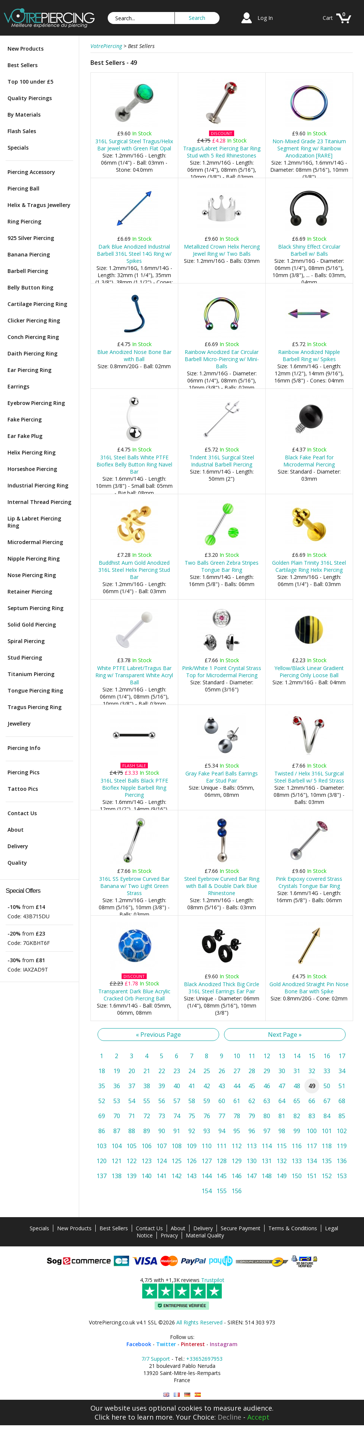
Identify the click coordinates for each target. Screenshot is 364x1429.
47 (281, 1086)
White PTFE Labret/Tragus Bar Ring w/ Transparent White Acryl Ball (134, 675)
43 (221, 1086)
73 (161, 1116)
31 (296, 1071)
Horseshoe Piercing (32, 468)
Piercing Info (24, 747)
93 (206, 1131)
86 (101, 1131)
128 (222, 1161)
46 (266, 1086)
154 (207, 1191)
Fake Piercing (25, 419)
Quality (17, 862)
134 (312, 1161)
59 (206, 1101)
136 (342, 1161)
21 (146, 1071)
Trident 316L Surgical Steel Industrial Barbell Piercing (222, 461)
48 (296, 1086)
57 (176, 1101)
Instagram (224, 1344)
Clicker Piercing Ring (34, 320)
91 (176, 1131)
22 (161, 1071)
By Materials (24, 114)
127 (207, 1161)
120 (101, 1161)
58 (191, 1101)
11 (251, 1056)
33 (326, 1071)
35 (101, 1086)
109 (192, 1146)
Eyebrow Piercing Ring (36, 402)
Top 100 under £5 (30, 81)
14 (296, 1056)
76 (206, 1116)
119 (342, 1146)
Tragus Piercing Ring (35, 707)
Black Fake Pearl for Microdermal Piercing (309, 461)
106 (146, 1146)
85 (341, 1116)
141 (161, 1176)
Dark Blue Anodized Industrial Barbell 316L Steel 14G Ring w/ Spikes (134, 253)
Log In (265, 17)
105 (131, 1146)
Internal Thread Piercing (39, 501)
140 (146, 1176)
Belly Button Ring (30, 287)
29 (266, 1071)
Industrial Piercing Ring (38, 485)
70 (116, 1116)
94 (221, 1131)
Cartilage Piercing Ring (37, 303)
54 (131, 1101)
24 (191, 1071)
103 (101, 1146)
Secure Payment (240, 1228)
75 (191, 1116)
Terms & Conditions (292, 1228)
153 (342, 1176)
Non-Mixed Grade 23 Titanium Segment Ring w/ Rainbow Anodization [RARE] (309, 148)
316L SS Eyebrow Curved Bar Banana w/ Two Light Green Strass (134, 886)
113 (252, 1146)
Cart (328, 17)
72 (146, 1116)
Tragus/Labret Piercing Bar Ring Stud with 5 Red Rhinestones (221, 152)
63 (266, 1101)
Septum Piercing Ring (35, 608)
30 (281, 1071)
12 (266, 1056)
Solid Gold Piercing (32, 624)
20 (131, 1071)
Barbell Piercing (28, 270)
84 (326, 1116)
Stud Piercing (25, 657)
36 (116, 1086)
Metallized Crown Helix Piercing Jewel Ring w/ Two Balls (222, 250)
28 (251, 1071)
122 (131, 1161)
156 (237, 1191)
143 (192, 1176)
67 (326, 1101)
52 (101, 1101)
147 (252, 1176)
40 (176, 1086)
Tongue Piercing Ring (35, 690)
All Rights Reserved (199, 1322)
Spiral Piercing (26, 641)
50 (326, 1086)
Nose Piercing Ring (32, 575)
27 (236, 1071)
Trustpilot (212, 1280)
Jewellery (19, 723)
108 (176, 1146)
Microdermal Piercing (35, 542)
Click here (110, 1417)
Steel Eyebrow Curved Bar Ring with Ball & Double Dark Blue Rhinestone (221, 886)
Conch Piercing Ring (33, 336)
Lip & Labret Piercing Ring (34, 522)
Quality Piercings (30, 98)
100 (312, 1131)
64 (281, 1101)
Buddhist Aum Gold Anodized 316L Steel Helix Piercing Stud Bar (134, 569)
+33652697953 (204, 1358)
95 (236, 1131)
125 (176, 1161)
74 (176, 1116)
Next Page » (285, 1034)
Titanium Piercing (31, 674)
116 (297, 1146)
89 (146, 1131)
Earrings (18, 386)
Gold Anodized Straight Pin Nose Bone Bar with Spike (309, 988)
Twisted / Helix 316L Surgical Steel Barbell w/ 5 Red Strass (309, 777)
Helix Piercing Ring (32, 452)
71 (131, 1116)
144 (207, 1176)
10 (236, 1056)
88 (131, 1131)
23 (176, 1071)
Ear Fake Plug (25, 435)
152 (327, 1176)
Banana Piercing (29, 254)
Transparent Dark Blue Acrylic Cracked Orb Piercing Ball (134, 995)
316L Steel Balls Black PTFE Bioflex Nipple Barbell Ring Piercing (134, 787)
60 (221, 1101)
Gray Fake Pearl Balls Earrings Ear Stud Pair (221, 777)
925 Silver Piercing (31, 237)
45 (251, 1086)
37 (131, 1086)
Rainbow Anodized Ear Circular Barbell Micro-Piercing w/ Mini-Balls (222, 359)
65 (296, 1101)
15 (311, 1056)
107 (161, 1146)
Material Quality (205, 1235)
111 (222, 1146)
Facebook (138, 1344)
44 (236, 1086)
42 (206, 1086)
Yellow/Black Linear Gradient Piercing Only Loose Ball (309, 671)
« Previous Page (158, 1034)
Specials (18, 147)
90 (161, 1131)
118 (327, 1146)
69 (101, 1116)
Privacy (169, 1235)
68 (341, 1101)
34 (341, 1071)
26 (221, 1071)
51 (341, 1086)
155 (222, 1191)
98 (281, 1131)
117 (312, 1146)
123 (146, 1161)
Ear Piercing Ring (29, 369)
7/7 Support (155, 1358)
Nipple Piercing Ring (34, 558)
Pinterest (193, 1344)
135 (327, 1161)
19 (116, 1071)
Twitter (166, 1344)
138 (116, 1176)
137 (101, 1176)
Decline (229, 1417)
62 (251, 1101)
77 (221, 1116)
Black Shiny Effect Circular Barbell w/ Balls (309, 250)
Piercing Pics (23, 772)
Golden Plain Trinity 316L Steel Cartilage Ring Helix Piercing (309, 566)
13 (281, 1056)
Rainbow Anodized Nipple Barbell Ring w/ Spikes (309, 355)
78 (236, 1116)
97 (266, 1131)
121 (116, 1161)
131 (267, 1161)
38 (146, 1086)
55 (146, 1101)
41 (191, 1086)
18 (101, 1071)
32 (311, 1071)
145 (222, 1176)
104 (116, 1146)
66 (311, 1101)
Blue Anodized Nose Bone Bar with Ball (134, 355)
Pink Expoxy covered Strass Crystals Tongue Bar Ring (309, 882)
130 (252, 1161)
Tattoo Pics (23, 788)
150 (297, 1176)
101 (327, 1131)
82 (296, 1116)
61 (236, 1101)
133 (297, 1161)
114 (267, 1146)
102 (342, 1131)
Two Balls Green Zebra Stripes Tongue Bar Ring (222, 566)
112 (237, 1146)
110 (207, 1146)
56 (161, 1101)
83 (311, 1116)
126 (192, 1161)
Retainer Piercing (30, 591)
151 (312, 1176)
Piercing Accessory (31, 171)
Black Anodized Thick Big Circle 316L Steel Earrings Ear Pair (221, 988)
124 (161, 1161)
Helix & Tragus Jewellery (39, 204)
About (16, 829)
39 (161, 1086)
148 (267, 1176)
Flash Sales (22, 131)
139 (131, 1176)
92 (191, 1131)
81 (281, 1116)
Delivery (18, 846)
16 (326, 1056)
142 (176, 1176)
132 (282, 1161)
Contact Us (22, 813)
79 (251, 1116)
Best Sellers (23, 65)
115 (282, 1146)
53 (116, 1101)
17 (341, 1056)
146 (237, 1176)
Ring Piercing (24, 221)
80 (266, 1116)
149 (282, 1176)
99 (296, 1131)
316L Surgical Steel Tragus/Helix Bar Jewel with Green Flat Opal (134, 145)
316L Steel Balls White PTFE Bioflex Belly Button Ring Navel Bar (134, 464)
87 (116, 1131)
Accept (258, 1417)
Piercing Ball (23, 188)
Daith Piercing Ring (32, 353)
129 (237, 1161)
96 (251, 1131)
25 (206, 1071)
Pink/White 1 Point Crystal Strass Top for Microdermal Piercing (221, 671)
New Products (26, 48)
